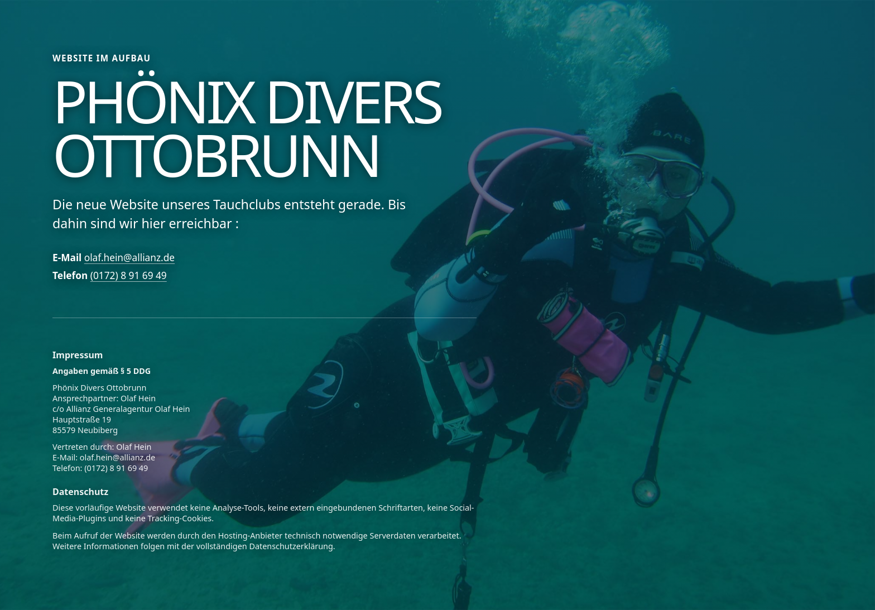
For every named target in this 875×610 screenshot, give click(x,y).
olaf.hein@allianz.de (129, 257)
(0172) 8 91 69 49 (128, 275)
